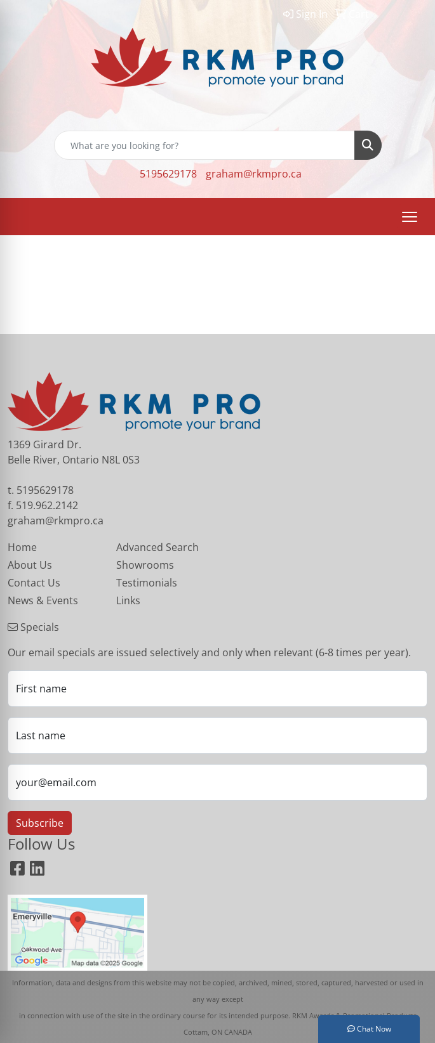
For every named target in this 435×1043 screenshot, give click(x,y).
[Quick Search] (204, 145)
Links (128, 600)
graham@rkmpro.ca (254, 174)
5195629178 (168, 174)
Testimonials (146, 583)
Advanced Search (157, 547)
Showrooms (145, 565)
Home (22, 547)
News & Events (43, 600)
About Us (30, 565)
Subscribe (40, 823)
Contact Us (34, 583)
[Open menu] (409, 217)
